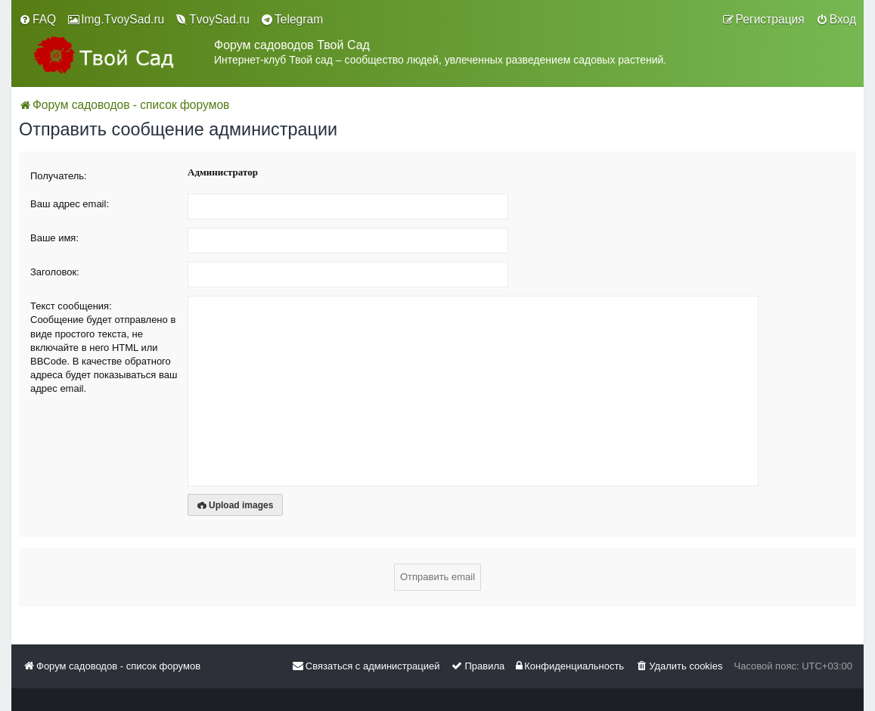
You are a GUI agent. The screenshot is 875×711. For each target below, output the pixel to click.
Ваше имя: (54, 238)
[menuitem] (37, 19)
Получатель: (58, 176)
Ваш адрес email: (69, 204)
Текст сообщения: (71, 306)
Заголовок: (54, 272)
